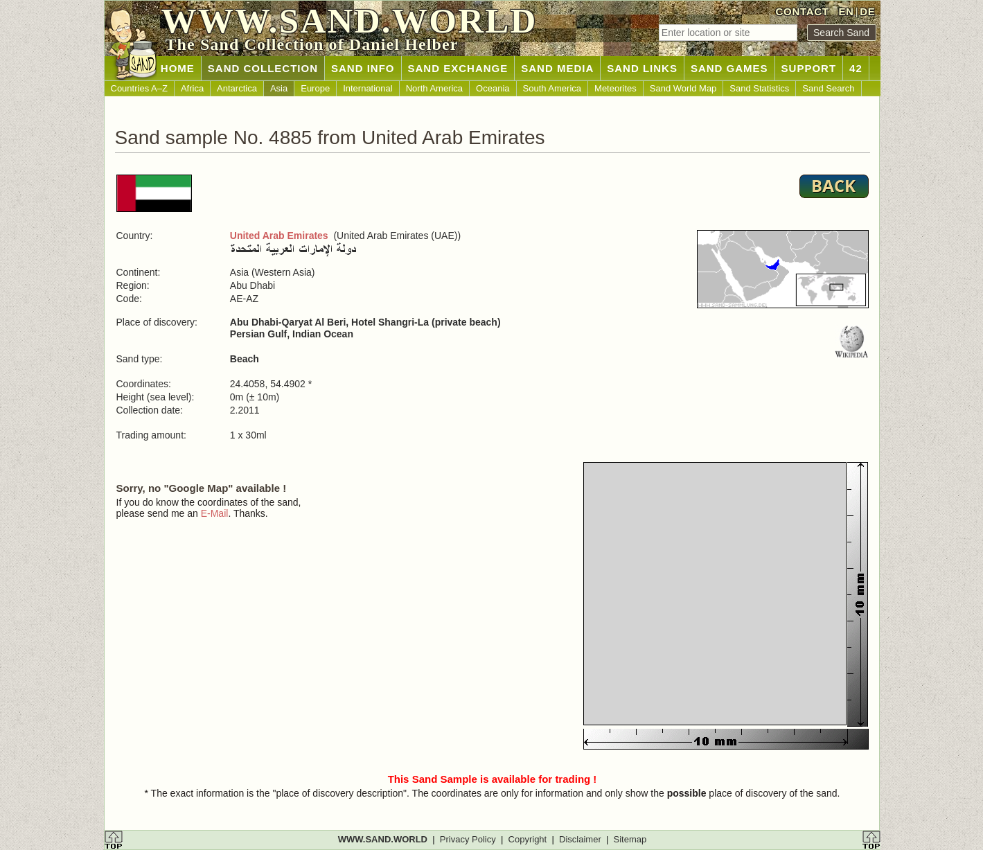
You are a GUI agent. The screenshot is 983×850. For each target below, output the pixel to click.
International (368, 88)
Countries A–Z (139, 88)
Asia (278, 88)
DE (867, 11)
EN (845, 11)
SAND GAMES (729, 68)
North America (434, 88)
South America (552, 88)
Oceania (492, 88)
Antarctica (237, 88)
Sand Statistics (759, 88)
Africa (192, 88)
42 (855, 68)
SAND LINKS (642, 68)
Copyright (527, 839)
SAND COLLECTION (263, 68)
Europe (315, 88)
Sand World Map (683, 88)
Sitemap (630, 839)
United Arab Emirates (279, 235)
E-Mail (215, 513)
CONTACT (802, 11)
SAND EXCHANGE (458, 68)
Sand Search (828, 88)
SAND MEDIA (557, 68)
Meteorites (615, 88)
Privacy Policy (468, 839)
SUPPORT (809, 68)
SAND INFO (363, 68)
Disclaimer (580, 839)
